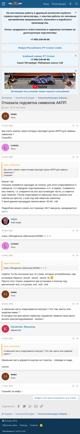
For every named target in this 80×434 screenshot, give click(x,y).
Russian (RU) (9, 421)
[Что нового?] (70, 4)
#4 (77, 255)
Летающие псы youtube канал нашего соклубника (40, 91)
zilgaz (14, 219)
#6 (77, 338)
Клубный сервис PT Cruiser (39, 56)
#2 (77, 157)
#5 (77, 304)
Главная (34, 425)
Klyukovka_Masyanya (23, 326)
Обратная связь (9, 425)
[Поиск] (76, 4)
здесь (5, 211)
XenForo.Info (20, 431)
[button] (3, 4)
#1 (77, 126)
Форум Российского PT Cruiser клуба (40, 47)
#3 (77, 231)
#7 (77, 386)
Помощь (24, 425)
